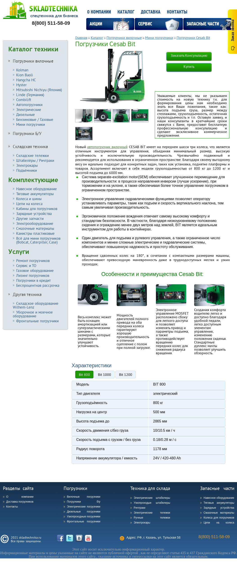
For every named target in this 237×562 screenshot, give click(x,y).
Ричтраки (139, 507)
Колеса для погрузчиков (219, 517)
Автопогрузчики (29, 104)
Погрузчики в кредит (33, 280)
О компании (99, 12)
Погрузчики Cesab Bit (193, 37)
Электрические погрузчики (83, 506)
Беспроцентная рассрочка (37, 285)
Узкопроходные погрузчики (83, 516)
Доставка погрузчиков (19, 501)
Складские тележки (32, 155)
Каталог (125, 12)
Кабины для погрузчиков (36, 208)
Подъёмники (26, 170)
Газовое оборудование (35, 270)
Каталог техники (33, 49)
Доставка (150, 12)
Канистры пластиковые (35, 233)
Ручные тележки (152, 517)
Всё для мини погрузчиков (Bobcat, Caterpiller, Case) (36, 240)
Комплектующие (33, 180)
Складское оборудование (35, 305)
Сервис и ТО (26, 265)
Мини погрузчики (30, 124)
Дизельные (25, 114)
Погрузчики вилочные (33, 61)
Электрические (28, 109)
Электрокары (27, 165)
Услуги (18, 252)
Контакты (177, 12)
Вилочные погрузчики (83, 496)
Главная (81, 37)
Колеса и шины (29, 198)
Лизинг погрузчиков (32, 275)
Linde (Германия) (30, 94)
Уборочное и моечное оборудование (33, 314)
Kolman (22, 70)
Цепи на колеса (29, 203)
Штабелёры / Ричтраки (35, 160)
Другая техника (27, 294)
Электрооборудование (34, 223)
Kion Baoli (24, 74)
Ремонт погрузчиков (33, 260)
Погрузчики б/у (83, 501)
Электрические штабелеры (152, 497)
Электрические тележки (152, 512)
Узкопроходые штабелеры (152, 502)
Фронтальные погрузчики (37, 320)
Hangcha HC (26, 79)
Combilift (23, 99)
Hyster (21, 84)
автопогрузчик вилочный (107, 146)
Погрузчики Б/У (27, 133)
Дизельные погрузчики (83, 511)
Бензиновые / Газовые (34, 119)
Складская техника (30, 146)
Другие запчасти (30, 218)
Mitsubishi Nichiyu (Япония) (39, 89)
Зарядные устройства (34, 213)
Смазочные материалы (35, 228)
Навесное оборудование (36, 188)
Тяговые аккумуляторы (35, 193)
